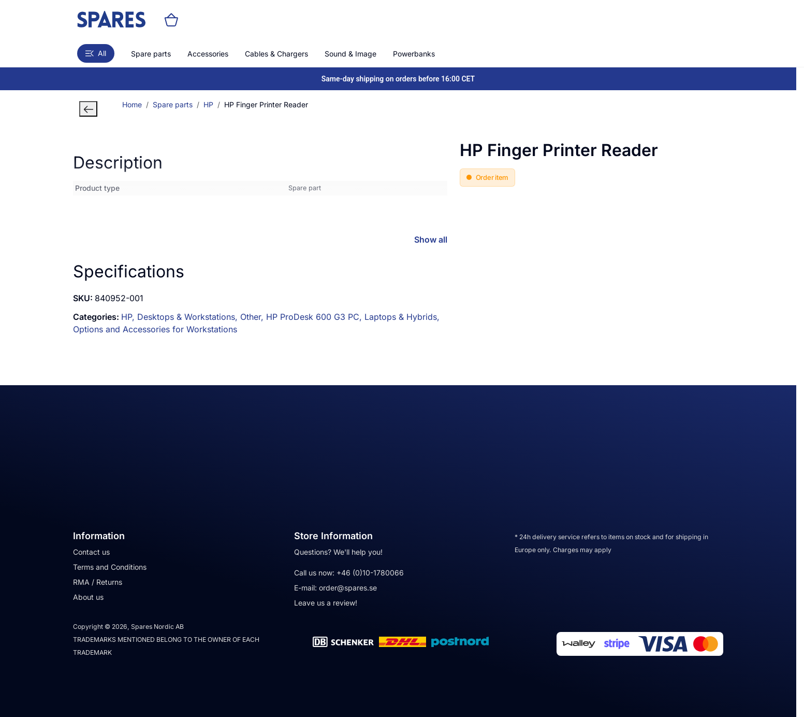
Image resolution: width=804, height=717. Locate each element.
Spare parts (151, 53)
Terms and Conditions (110, 567)
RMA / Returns (97, 582)
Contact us (91, 551)
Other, (253, 317)
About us (88, 597)
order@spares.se (348, 587)
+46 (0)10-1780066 (370, 572)
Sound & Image (350, 53)
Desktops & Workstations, (188, 317)
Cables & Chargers (276, 53)
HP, (129, 317)
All (95, 53)
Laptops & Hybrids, (402, 317)
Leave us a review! (325, 602)
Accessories (207, 53)
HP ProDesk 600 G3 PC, (315, 317)
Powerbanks (414, 53)
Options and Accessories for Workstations (155, 329)
